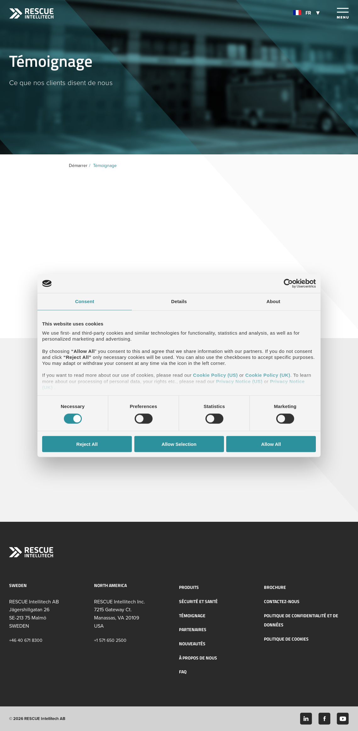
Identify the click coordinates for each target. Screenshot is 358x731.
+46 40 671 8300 (25, 640)
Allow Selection (179, 443)
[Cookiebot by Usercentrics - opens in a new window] (288, 283)
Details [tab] (179, 301)
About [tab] (273, 301)
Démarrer (78, 165)
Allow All (271, 443)
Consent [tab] (84, 301)
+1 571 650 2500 (110, 640)
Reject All (87, 443)
